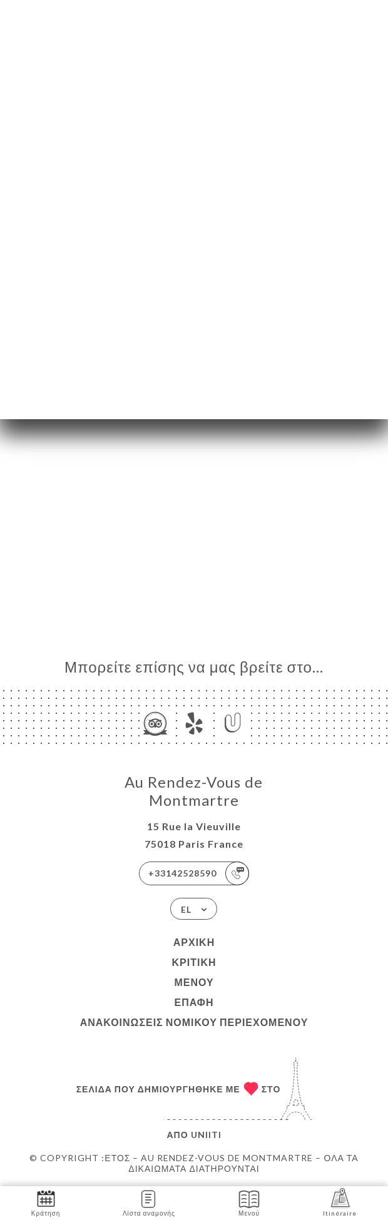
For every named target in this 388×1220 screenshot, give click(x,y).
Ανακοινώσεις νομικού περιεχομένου (194, 1022)
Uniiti (206, 1134)
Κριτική (193, 962)
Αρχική (194, 942)
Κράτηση (45, 1202)
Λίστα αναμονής (149, 1202)
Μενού (193, 982)
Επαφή (193, 1002)
